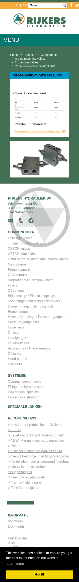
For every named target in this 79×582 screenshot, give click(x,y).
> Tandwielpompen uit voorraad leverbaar (39, 462)
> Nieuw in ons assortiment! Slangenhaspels (29, 470)
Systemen (17, 376)
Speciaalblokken (25, 407)
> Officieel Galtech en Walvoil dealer (35, 452)
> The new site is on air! (26, 483)
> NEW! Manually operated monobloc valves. (36, 444)
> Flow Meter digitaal (23, 488)
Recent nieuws (22, 419)
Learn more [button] (15, 563)
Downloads (16, 527)
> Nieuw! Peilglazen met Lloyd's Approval (39, 457)
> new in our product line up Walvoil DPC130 (34, 428)
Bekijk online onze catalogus (17, 543)
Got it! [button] (39, 574)
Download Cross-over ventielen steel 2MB (40, 132)
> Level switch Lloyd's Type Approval (35, 436)
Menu (11, 40)
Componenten (21, 233)
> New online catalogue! (26, 478)
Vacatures (15, 522)
